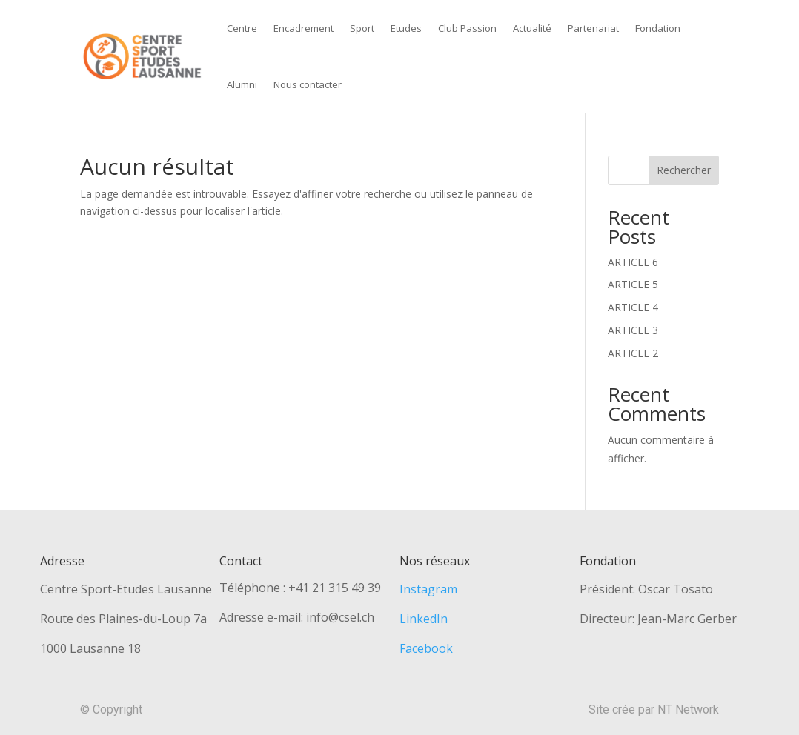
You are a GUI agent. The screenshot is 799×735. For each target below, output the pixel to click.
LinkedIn (424, 619)
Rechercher (684, 170)
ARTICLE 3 (633, 330)
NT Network (688, 709)
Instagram (428, 589)
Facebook (426, 648)
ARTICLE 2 (633, 353)
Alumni (242, 84)
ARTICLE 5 (633, 284)
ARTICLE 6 (633, 262)
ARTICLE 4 (633, 307)
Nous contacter (307, 84)
